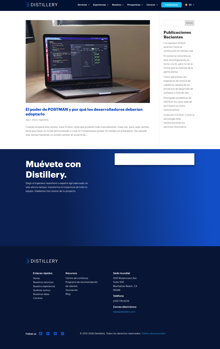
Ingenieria (43, 120)
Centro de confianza (77, 278)
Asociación (72, 290)
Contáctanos (171, 4)
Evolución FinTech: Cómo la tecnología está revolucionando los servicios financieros (179, 121)
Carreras (38, 298)
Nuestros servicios (43, 282)
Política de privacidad (153, 333)
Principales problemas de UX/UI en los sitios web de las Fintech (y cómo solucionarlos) (178, 104)
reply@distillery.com (124, 312)
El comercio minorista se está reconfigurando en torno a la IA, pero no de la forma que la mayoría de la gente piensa (178, 64)
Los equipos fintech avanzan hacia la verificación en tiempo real (178, 47)
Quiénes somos (41, 290)
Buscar (189, 23)
